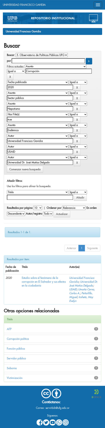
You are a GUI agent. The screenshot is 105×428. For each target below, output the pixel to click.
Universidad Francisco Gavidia (23, 31)
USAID (73, 289)
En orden (91, 208)
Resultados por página (20, 208)
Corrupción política (18, 339)
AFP (9, 329)
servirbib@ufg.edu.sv (57, 408)
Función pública (16, 348)
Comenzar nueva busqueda (25, 169)
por (9, 61)
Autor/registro (34, 213)
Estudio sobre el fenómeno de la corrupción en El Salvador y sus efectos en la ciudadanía (44, 281)
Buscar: (11, 55)
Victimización (14, 378)
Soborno (12, 368)
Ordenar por (54, 208)
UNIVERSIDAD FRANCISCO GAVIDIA (24, 5)
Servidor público (16, 358)
